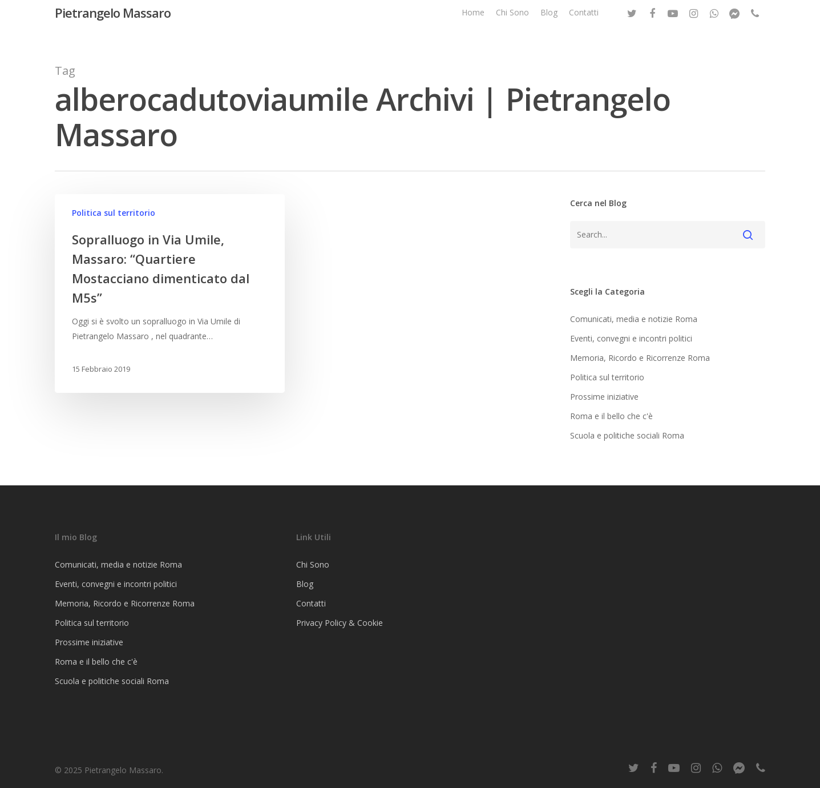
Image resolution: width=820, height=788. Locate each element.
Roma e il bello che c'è (611, 416)
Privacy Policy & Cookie (339, 622)
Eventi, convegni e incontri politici (631, 338)
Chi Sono (512, 22)
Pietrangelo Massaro (113, 22)
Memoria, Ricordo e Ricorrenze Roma (640, 357)
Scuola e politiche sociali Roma (627, 435)
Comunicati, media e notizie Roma (633, 318)
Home (473, 22)
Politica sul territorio (113, 212)
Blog (549, 22)
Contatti (584, 22)
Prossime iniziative (604, 396)
